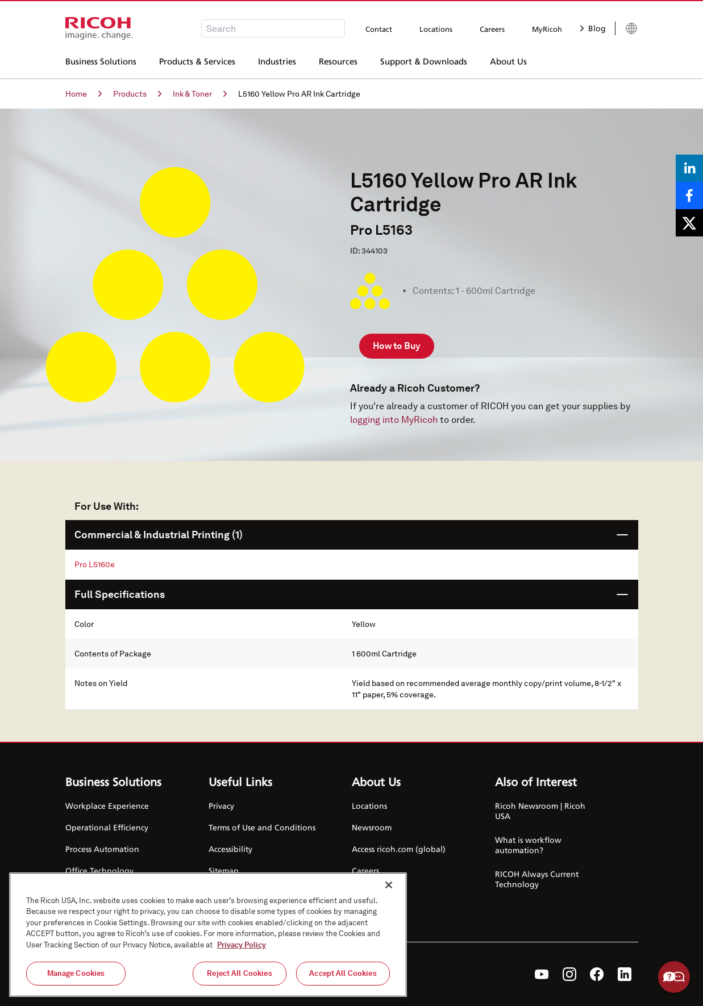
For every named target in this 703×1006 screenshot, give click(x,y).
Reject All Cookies (239, 973)
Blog (593, 28)
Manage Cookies (76, 973)
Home (83, 93)
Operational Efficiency (106, 827)
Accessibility (230, 849)
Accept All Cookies (342, 973)
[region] (208, 934)
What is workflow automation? (528, 845)
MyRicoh (547, 29)
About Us (508, 62)
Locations (435, 29)
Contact (378, 29)
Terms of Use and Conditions (262, 827)
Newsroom (372, 827)
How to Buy (397, 345)
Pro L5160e (94, 564)
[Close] (388, 884)
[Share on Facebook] (689, 195)
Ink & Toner (200, 93)
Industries (277, 62)
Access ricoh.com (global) (399, 849)
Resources (338, 62)
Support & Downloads (423, 62)
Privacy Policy (241, 945)
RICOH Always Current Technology (537, 879)
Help (674, 977)
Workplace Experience (107, 805)
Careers (492, 29)
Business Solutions (100, 62)
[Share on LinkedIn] (689, 168)
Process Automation (102, 849)
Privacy (221, 805)
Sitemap (224, 870)
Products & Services (197, 62)
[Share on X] (689, 222)
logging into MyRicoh (394, 419)
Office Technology (99, 870)
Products (137, 93)
